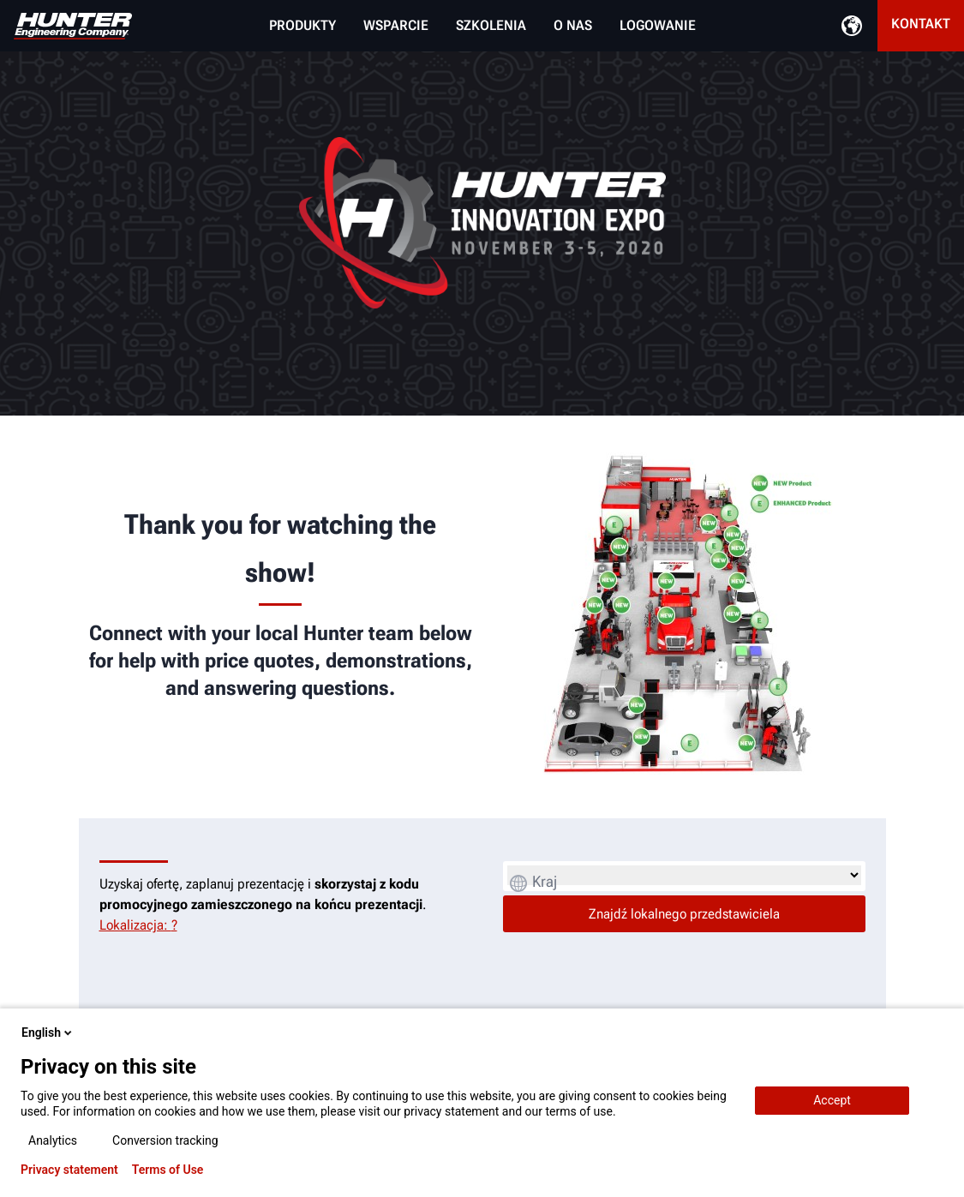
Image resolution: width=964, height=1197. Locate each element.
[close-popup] (936, 1032)
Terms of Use (168, 1169)
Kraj (544, 881)
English (48, 1032)
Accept (832, 1100)
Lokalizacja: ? (138, 925)
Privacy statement (69, 1169)
